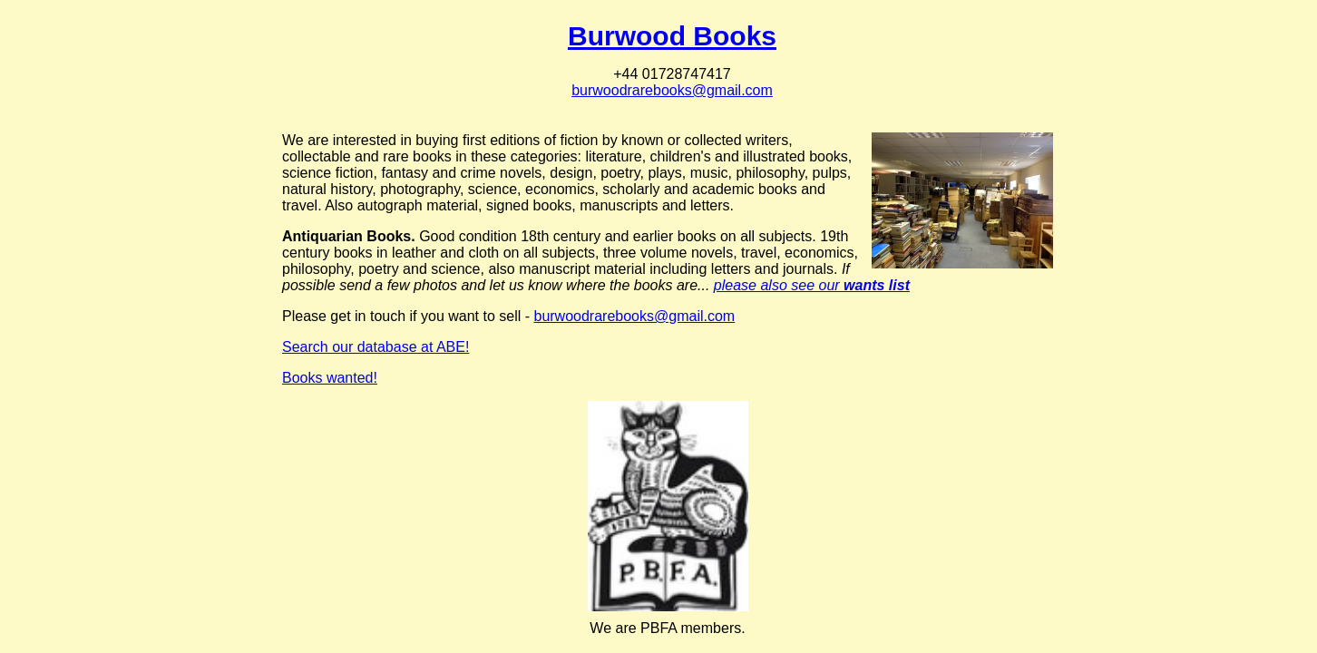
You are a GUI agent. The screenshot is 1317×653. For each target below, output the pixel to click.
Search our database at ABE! (375, 347)
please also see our (812, 285)
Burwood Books (672, 36)
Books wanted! (329, 377)
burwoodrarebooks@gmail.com (672, 90)
